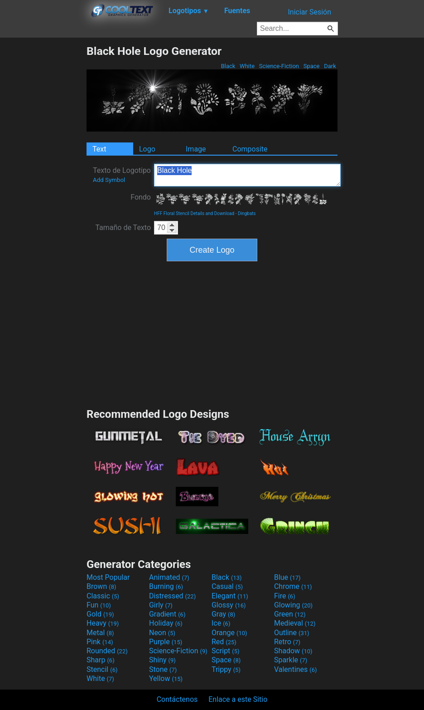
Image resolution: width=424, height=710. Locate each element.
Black (227, 66)
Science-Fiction (279, 66)
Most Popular (108, 577)
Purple (165, 641)
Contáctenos (177, 699)
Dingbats (247, 213)
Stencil (102, 669)
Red (224, 641)
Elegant (230, 596)
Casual (227, 586)
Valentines (295, 669)
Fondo (140, 197)
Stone (163, 669)
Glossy (229, 605)
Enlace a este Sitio (237, 699)
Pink (100, 641)
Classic (103, 596)
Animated (169, 577)
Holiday (166, 623)
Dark (330, 66)
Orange (229, 632)
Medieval (295, 623)
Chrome (293, 586)
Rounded (107, 650)
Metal (100, 632)
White (247, 66)
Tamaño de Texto (123, 227)
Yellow (166, 678)
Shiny (162, 660)
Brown (101, 586)
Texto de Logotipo (122, 174)
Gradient (167, 614)
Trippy (226, 669)
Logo (147, 149)
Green (290, 614)
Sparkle (290, 660)
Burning (166, 586)
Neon (162, 632)
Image (196, 149)
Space (311, 66)
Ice (221, 623)
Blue (287, 577)
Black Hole (247, 175)
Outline (291, 632)
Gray (223, 614)
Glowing (293, 605)
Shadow (293, 650)
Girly (161, 605)
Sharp (101, 660)
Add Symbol (109, 179)
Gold (100, 614)
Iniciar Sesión (309, 12)
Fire (284, 596)
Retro (287, 641)
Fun (99, 605)
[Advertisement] (43, 180)
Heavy (103, 623)
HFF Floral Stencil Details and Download (194, 213)
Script (226, 650)
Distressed (172, 596)
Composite (250, 149)
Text (99, 149)
